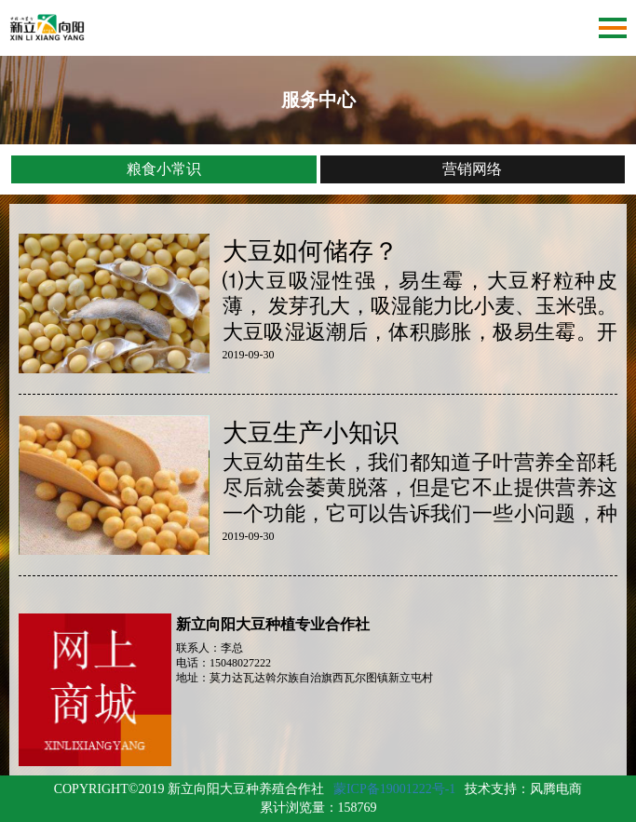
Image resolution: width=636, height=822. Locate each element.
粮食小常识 (164, 169)
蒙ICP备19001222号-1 (394, 789)
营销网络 (472, 169)
